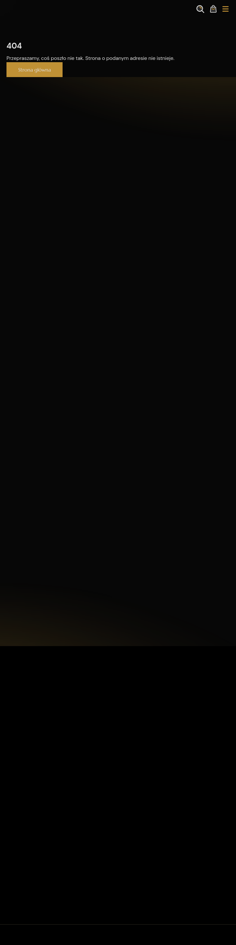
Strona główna (34, 69)
